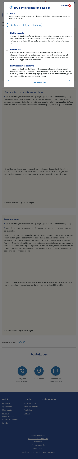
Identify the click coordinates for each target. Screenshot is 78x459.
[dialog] (39, 44)
